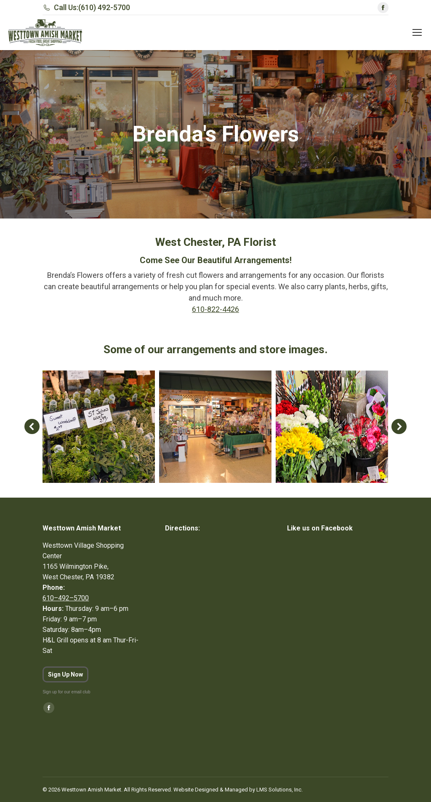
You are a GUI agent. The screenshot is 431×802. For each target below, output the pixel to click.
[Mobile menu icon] (417, 32)
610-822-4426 (215, 309)
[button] (32, 426)
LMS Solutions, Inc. (279, 789)
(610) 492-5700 (104, 7)
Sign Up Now (65, 674)
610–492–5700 (66, 598)
